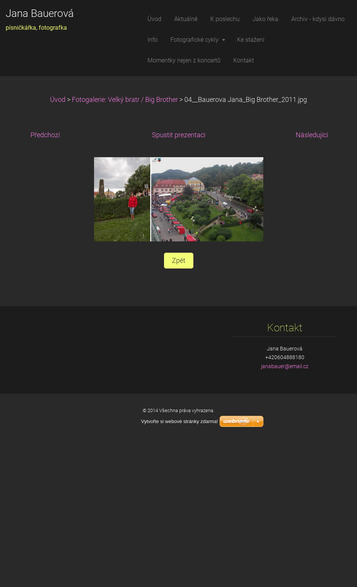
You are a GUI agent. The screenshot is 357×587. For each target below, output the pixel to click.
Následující (312, 279)
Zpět (178, 405)
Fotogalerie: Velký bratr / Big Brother (125, 244)
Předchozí (45, 279)
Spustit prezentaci (178, 279)
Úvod (57, 244)
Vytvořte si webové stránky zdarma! (179, 566)
